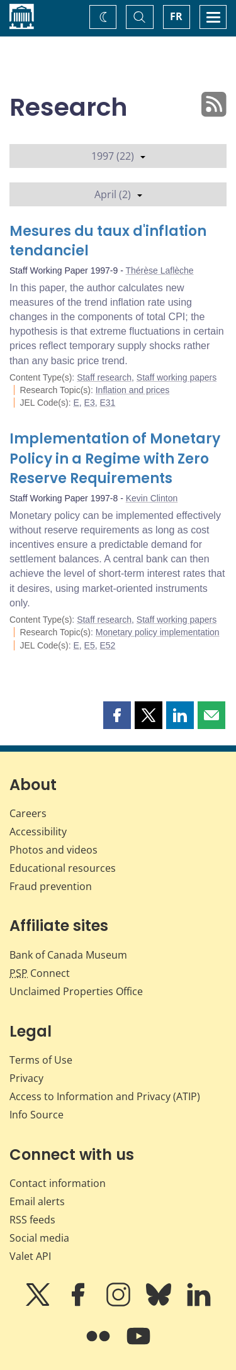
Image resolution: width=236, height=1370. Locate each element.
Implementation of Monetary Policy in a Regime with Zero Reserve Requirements (114, 459)
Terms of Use (40, 1060)
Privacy (26, 1078)
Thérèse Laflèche (159, 270)
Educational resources (62, 868)
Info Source (36, 1115)
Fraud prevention (50, 886)
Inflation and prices (133, 390)
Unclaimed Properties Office (76, 991)
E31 (108, 403)
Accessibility (38, 831)
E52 (108, 645)
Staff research (104, 377)
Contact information (57, 1183)
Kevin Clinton (152, 498)
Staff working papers (176, 377)
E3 (89, 403)
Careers (28, 813)
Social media (39, 1238)
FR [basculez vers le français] (176, 16)
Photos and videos (53, 850)
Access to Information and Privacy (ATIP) (104, 1096)
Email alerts (37, 1201)
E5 (89, 645)
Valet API (30, 1256)
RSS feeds (32, 1220)
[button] (117, 715)
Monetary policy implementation (158, 632)
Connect (39, 973)
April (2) (118, 194)
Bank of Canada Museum (68, 955)
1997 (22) (118, 156)
